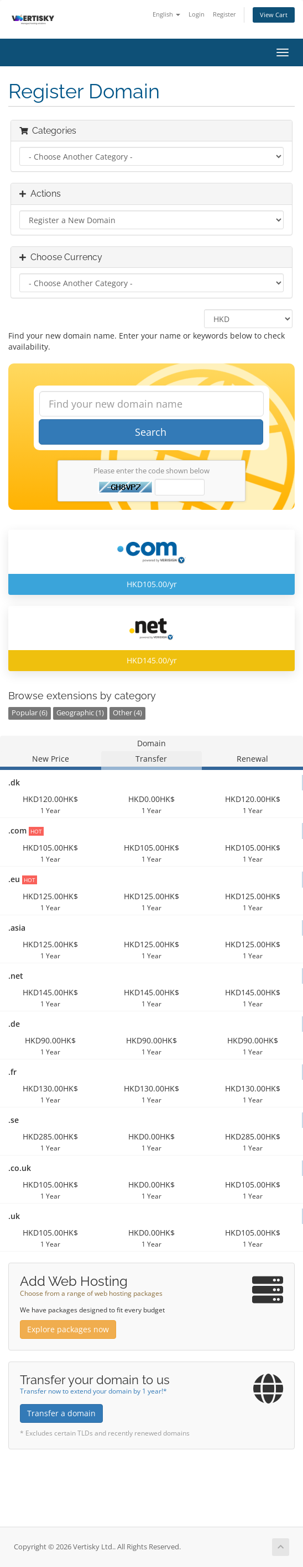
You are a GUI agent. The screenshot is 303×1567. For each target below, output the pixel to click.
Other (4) (127, 712)
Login (197, 14)
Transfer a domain (61, 1413)
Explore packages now (68, 1329)
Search (150, 432)
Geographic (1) (80, 712)
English (166, 14)
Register (224, 14)
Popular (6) (30, 712)
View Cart (274, 14)
